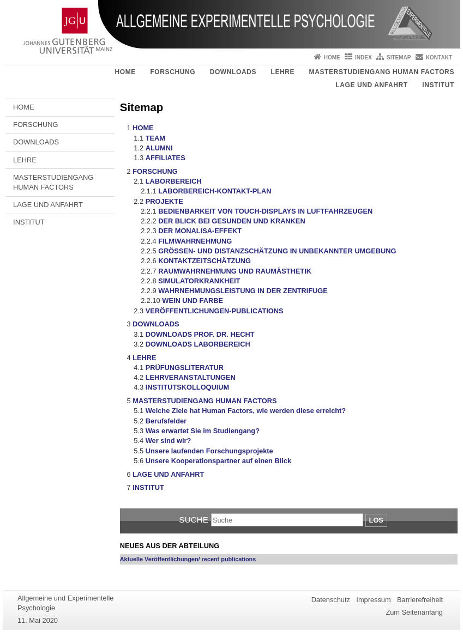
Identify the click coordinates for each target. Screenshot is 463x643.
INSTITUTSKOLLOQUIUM (188, 387)
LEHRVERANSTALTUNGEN (191, 377)
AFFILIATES (165, 158)
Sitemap (399, 57)
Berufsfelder (166, 421)
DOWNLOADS (233, 72)
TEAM (155, 138)
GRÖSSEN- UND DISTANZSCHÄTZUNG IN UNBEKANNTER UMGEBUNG (277, 251)
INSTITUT (438, 85)
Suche (193, 519)
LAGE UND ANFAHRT (371, 85)
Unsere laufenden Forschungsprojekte (209, 451)
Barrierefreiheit (420, 600)
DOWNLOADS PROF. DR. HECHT (200, 334)
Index (363, 57)
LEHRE (282, 72)
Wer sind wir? (168, 440)
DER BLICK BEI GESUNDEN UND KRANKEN (231, 221)
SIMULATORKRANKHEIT (199, 281)
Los (376, 520)
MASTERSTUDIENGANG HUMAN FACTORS (381, 72)
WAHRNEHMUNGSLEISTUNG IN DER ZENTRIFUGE (243, 291)
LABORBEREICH (174, 181)
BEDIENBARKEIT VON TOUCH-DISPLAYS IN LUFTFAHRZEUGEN (265, 211)
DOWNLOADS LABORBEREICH (198, 344)
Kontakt (439, 57)
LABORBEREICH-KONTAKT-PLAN (214, 191)
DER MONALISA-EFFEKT (200, 231)
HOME (125, 72)
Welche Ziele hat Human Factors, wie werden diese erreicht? (246, 411)
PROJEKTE (164, 201)
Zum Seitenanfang (414, 612)
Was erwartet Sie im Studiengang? (203, 431)
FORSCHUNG (172, 72)
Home (332, 57)
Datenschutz (330, 600)
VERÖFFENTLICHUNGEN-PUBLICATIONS (215, 311)
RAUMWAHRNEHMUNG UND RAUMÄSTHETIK (234, 271)
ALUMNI (159, 148)
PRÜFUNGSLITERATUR (185, 367)
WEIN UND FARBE (192, 300)
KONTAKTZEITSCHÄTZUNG (204, 261)
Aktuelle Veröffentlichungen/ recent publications (188, 559)
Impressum (373, 600)
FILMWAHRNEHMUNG (195, 241)
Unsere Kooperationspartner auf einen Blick (218, 461)
